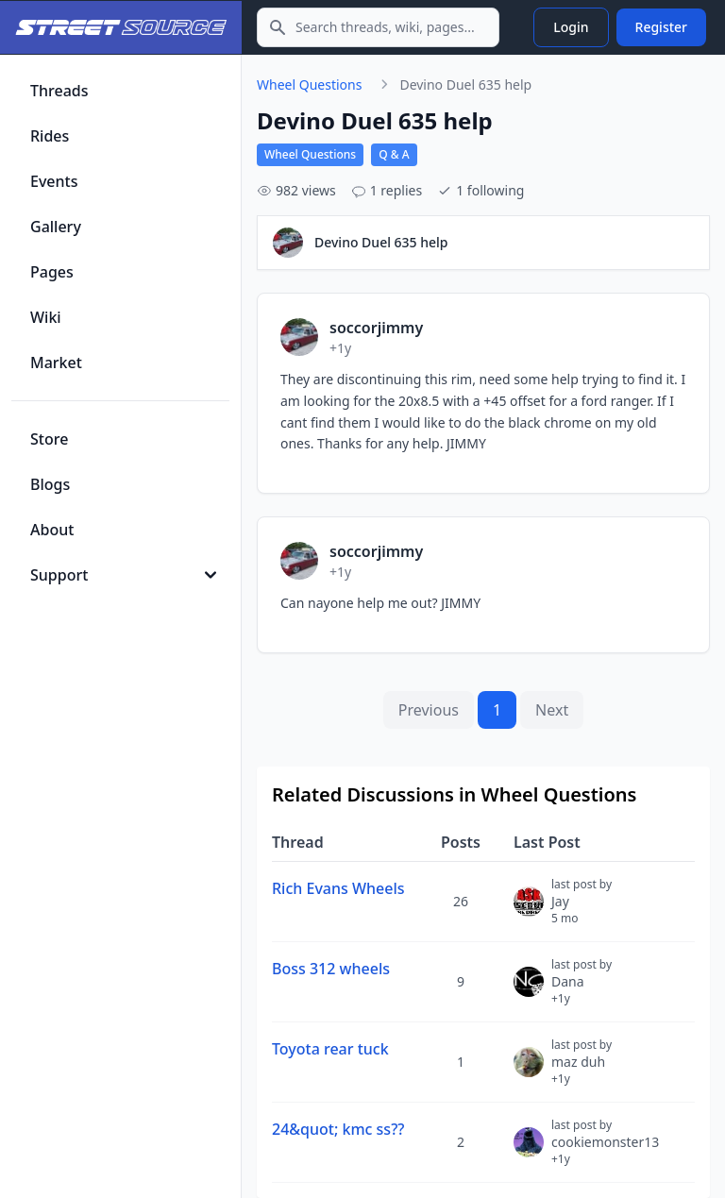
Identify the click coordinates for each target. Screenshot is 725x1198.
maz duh (581, 1070)
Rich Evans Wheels (338, 888)
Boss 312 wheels (331, 968)
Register (661, 27)
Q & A (394, 154)
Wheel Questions (309, 84)
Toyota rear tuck (330, 1048)
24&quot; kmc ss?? (338, 1129)
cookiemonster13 (605, 1150)
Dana (581, 989)
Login (570, 27)
